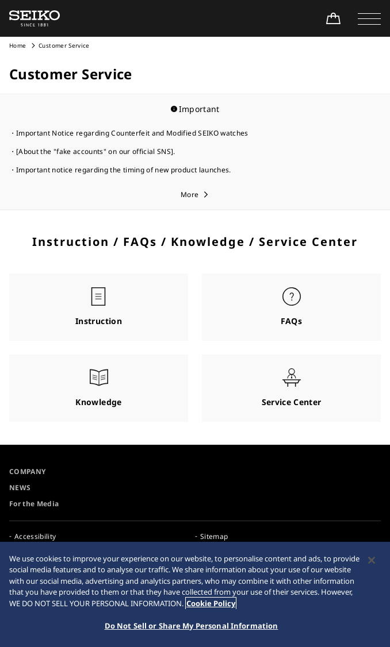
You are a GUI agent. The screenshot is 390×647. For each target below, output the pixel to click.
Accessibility (35, 536)
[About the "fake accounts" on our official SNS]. (95, 151)
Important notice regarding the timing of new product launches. (123, 170)
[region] (195, 594)
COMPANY (27, 471)
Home (17, 45)
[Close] (371, 560)
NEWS (19, 487)
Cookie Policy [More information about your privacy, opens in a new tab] (210, 603)
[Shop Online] (333, 18)
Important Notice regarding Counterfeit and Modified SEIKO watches (132, 133)
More (189, 194)
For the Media (34, 504)
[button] (369, 18)
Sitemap (214, 536)
